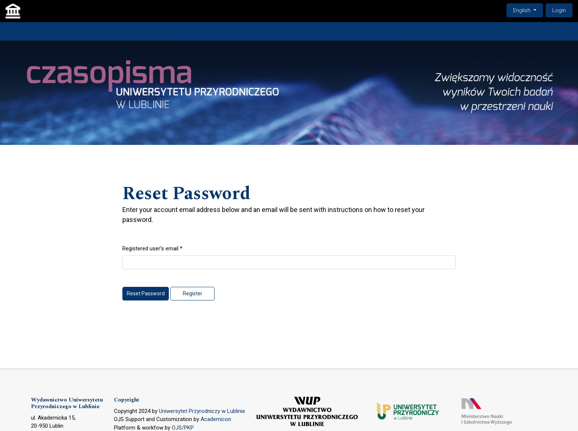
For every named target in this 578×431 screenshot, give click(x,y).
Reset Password (146, 293)
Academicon (216, 419)
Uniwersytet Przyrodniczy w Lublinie (202, 411)
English (528, 10)
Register (192, 293)
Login (559, 10)
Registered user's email (152, 248)
